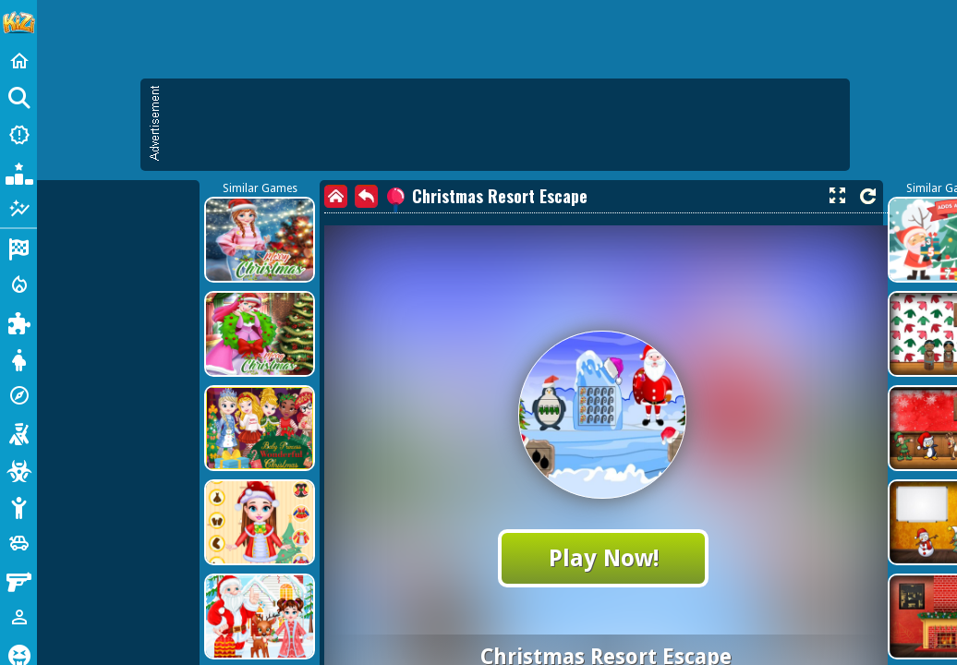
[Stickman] (18, 506)
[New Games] (18, 134)
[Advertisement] (504, 124)
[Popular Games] (18, 171)
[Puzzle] (18, 321)
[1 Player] (18, 616)
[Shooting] (18, 432)
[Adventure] (18, 395)
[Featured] (18, 208)
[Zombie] (18, 469)
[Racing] (18, 247)
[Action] (18, 284)
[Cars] (18, 543)
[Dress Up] (18, 358)
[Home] (18, 60)
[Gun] (18, 580)
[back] (366, 196)
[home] (335, 196)
